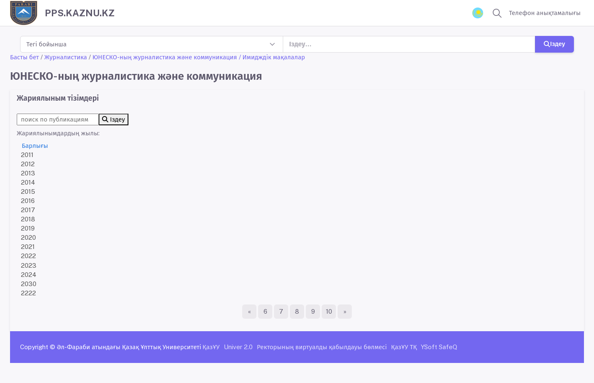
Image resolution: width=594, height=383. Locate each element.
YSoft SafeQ (439, 346)
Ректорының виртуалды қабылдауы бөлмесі (322, 346)
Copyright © (37, 346)
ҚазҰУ (211, 346)
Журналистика (65, 57)
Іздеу (554, 43)
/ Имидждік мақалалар (272, 57)
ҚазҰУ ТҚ (404, 346)
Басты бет (24, 57)
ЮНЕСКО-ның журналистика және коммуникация (164, 57)
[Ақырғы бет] (345, 311)
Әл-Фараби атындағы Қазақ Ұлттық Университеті (129, 346)
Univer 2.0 (238, 346)
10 (329, 311)
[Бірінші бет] (249, 311)
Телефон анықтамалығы (545, 12)
